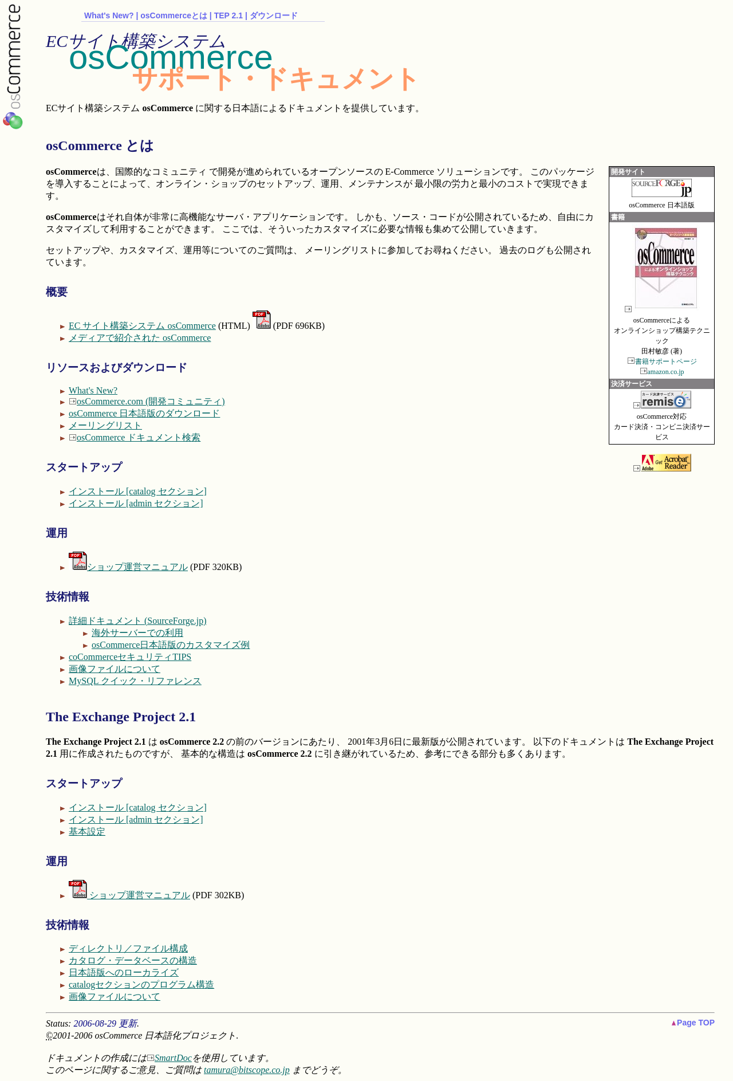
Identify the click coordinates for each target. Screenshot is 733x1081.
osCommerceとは (173, 15)
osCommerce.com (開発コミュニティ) (151, 401)
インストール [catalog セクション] (138, 491)
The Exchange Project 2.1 (121, 716)
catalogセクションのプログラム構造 (141, 984)
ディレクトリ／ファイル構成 (128, 948)
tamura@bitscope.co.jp (247, 1070)
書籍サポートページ (666, 361)
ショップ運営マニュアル (128, 567)
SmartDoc (173, 1058)
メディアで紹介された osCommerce (140, 338)
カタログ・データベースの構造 (133, 960)
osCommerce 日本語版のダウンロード (144, 413)
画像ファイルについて (114, 669)
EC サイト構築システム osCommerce (142, 326)
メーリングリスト (105, 425)
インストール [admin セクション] (136, 503)
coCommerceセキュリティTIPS (130, 657)
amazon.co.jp (666, 372)
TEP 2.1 (228, 15)
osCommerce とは (100, 145)
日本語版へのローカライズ (124, 972)
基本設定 (87, 831)
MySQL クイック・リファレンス (135, 681)
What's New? (109, 15)
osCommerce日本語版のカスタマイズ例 (171, 645)
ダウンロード (274, 15)
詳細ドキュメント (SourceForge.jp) (138, 621)
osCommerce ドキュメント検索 (138, 437)
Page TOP (693, 1022)
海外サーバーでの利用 (137, 633)
